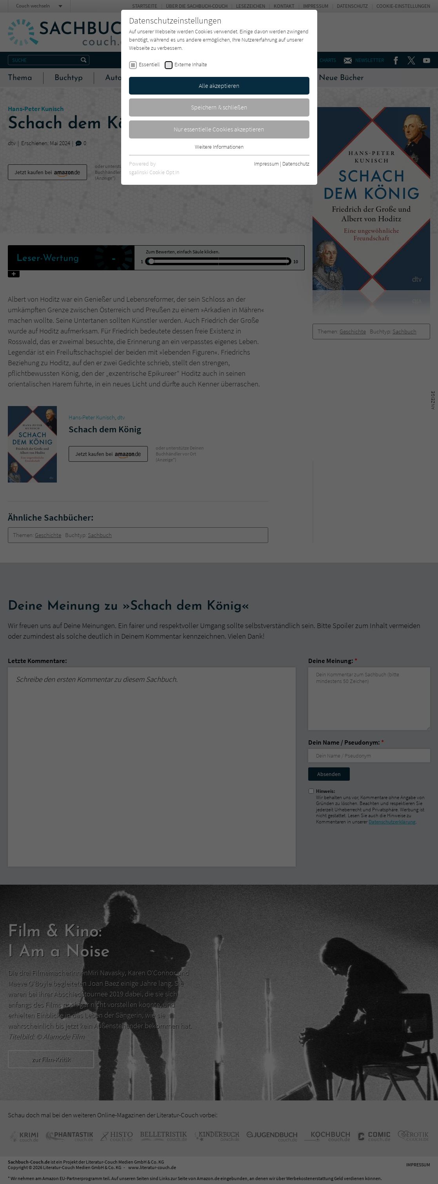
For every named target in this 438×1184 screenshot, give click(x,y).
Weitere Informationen (219, 146)
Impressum (266, 163)
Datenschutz (295, 163)
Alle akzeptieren (219, 85)
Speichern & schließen (219, 107)
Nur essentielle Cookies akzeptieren (219, 129)
